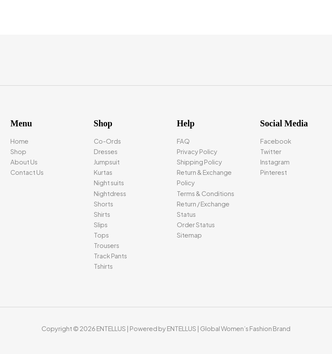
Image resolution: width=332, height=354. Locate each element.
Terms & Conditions (205, 193)
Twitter (270, 151)
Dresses (106, 151)
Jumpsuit (107, 162)
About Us (24, 162)
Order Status (196, 224)
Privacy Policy (197, 151)
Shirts (102, 214)
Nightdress (110, 193)
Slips (101, 224)
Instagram (275, 162)
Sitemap (189, 235)
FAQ (183, 141)
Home (19, 141)
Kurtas (103, 172)
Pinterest (273, 172)
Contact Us (27, 172)
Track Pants (110, 256)
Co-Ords (107, 141)
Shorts (103, 204)
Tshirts (103, 266)
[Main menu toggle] (314, 17)
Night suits (109, 183)
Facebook (275, 141)
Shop (18, 151)
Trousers (106, 245)
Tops (101, 235)
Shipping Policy (199, 162)
